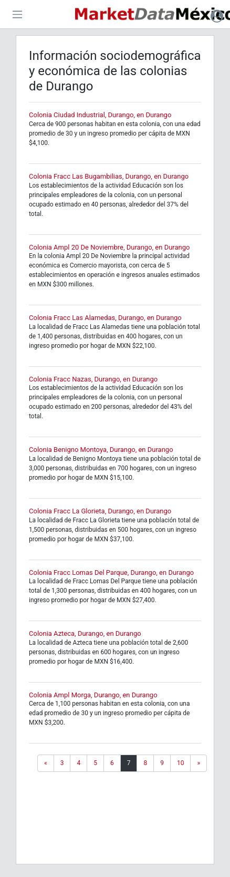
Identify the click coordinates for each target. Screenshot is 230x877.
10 (180, 763)
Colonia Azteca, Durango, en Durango (85, 633)
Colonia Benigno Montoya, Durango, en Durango (101, 449)
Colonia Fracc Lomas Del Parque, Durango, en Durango (111, 572)
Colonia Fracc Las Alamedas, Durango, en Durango (105, 318)
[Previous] (45, 763)
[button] (217, 15)
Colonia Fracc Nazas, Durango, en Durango (93, 379)
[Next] (198, 763)
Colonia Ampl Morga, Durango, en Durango (93, 695)
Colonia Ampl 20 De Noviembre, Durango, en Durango (109, 247)
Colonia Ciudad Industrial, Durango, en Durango (100, 115)
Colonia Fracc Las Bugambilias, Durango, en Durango (109, 176)
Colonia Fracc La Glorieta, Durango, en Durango (100, 511)
